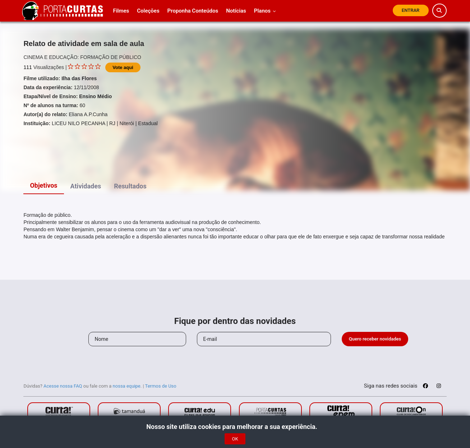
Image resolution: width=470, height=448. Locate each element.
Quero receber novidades (375, 339)
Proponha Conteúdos (192, 11)
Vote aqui (122, 67)
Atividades (85, 186)
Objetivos (43, 185)
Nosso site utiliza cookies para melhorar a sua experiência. (234, 426)
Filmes (121, 11)
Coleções (148, 11)
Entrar (411, 10)
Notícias (236, 11)
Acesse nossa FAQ (62, 386)
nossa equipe (126, 386)
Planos (265, 11)
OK (235, 439)
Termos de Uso (160, 386)
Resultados (130, 186)
